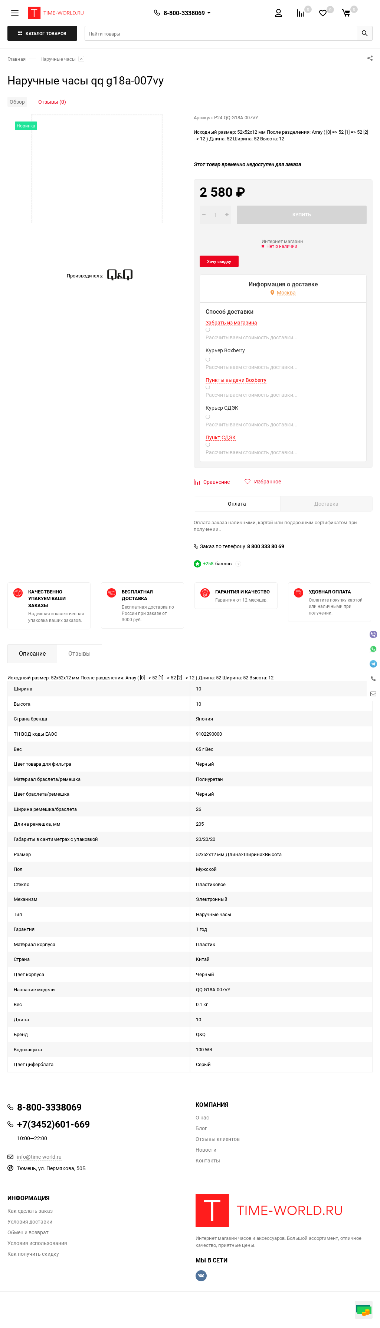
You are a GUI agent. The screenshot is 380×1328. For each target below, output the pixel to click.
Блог (201, 1128)
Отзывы (79, 653)
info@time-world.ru (39, 1156)
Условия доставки (29, 1221)
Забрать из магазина (231, 323)
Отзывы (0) (52, 101)
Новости (206, 1149)
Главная (16, 59)
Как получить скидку (33, 1254)
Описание (32, 653)
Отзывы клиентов (218, 1139)
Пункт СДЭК (221, 437)
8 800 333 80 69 (265, 546)
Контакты (208, 1160)
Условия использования (37, 1243)
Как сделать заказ (30, 1211)
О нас (202, 1117)
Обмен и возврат (28, 1232)
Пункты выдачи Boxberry (236, 380)
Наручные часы (58, 59)
